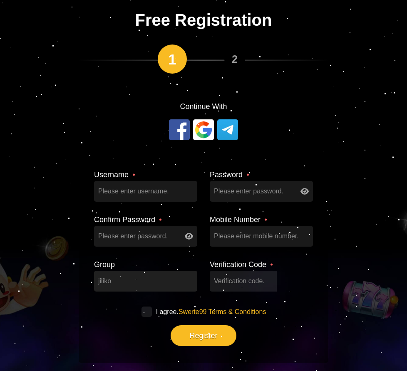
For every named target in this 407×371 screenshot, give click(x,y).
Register (203, 335)
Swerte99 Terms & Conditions (222, 311)
